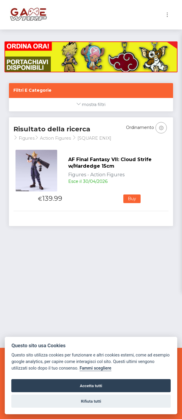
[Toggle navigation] (167, 15)
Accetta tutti (91, 385)
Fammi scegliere (95, 368)
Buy (132, 198)
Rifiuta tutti (91, 401)
